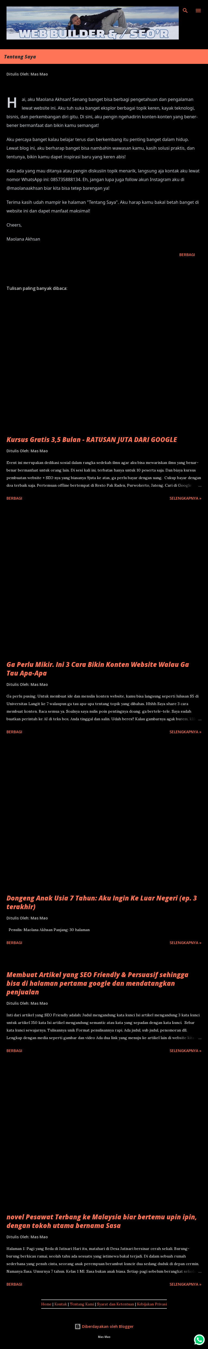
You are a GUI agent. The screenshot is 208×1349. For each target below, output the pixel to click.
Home (46, 1304)
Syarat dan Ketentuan (115, 1304)
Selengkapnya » (186, 498)
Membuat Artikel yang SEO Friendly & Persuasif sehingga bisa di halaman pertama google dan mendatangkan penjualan (97, 983)
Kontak (60, 1304)
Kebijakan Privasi (152, 1304)
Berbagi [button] (187, 254)
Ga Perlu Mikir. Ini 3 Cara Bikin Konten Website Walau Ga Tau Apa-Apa (97, 668)
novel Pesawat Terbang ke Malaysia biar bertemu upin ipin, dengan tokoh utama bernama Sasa (101, 1221)
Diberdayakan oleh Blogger (104, 1326)
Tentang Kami (82, 1304)
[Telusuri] (185, 9)
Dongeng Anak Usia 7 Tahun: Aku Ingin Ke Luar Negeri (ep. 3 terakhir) (101, 902)
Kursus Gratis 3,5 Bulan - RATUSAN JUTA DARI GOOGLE (91, 439)
